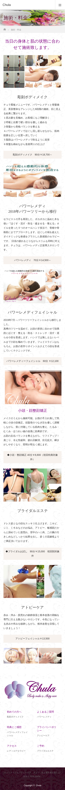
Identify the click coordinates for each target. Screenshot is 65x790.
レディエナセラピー (16, 751)
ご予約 (40, 745)
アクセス (12, 745)
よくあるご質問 (45, 711)
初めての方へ (14, 711)
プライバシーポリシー (46, 729)
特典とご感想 (14, 727)
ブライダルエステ (32, 511)
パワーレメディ (44, 717)
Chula (38, 785)
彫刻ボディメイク (33, 97)
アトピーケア (32, 607)
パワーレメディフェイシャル (32, 312)
